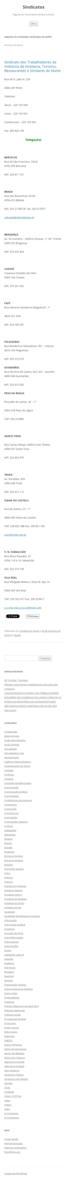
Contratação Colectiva (16, 821)
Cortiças (8, 826)
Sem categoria (11, 1070)
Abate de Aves (11, 736)
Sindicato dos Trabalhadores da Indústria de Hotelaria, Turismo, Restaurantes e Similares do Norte (32, 66)
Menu (33, 23)
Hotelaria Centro (13, 894)
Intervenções (11, 946)
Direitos (8, 839)
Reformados (10, 1031)
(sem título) (10, 710)
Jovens (7, 950)
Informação (10, 920)
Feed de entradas (13, 1143)
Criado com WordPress (15, 1173)
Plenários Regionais (14, 1010)
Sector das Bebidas (14, 1053)
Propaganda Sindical (15, 1019)
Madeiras (9, 963)
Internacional (11, 941)
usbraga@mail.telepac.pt (19, 217)
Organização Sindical (15, 984)
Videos (7, 1104)
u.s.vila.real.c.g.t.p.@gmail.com (22, 607)
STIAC (7, 1087)
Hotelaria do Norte (29, 631)
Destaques (10, 834)
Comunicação (11, 787)
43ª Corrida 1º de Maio (16, 680)
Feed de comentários (15, 1147)
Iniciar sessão (11, 1139)
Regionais (9, 1036)
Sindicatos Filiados (14, 1074)
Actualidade (10, 748)
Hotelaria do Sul (12, 907)
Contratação (11, 817)
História (8, 877)
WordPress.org (12, 1152)
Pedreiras (9, 1001)
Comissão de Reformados (17, 783)
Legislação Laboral (14, 954)
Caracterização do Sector (17, 766)
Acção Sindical (11, 744)
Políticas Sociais (12, 1014)
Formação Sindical (14, 869)
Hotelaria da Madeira (15, 899)
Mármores (9, 967)
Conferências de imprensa (18, 800)
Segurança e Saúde (14, 1062)
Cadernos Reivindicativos (17, 761)
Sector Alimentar (13, 1044)
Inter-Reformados (13, 937)
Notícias (8, 980)
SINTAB (8, 1083)
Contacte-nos (11, 813)
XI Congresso (11, 1113)
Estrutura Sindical (13, 856)
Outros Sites (10, 993)
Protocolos (10, 1023)
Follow (32, 616)
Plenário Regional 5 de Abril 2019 (21, 1006)
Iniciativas (9, 929)
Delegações (10, 830)
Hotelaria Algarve (13, 890)
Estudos (8, 864)
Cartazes (8, 770)
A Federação (10, 731)
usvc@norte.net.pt (15, 534)
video (7, 1100)
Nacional (9, 976)
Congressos (10, 804)
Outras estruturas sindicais (18, 989)
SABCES (8, 1040)
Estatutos (9, 851)
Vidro (7, 1109)
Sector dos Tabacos (14, 1057)
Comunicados (11, 796)
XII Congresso (11, 1117)
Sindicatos (33, 7)
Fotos (7, 873)
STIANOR (9, 1092)
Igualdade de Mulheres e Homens (22, 916)
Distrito (8, 843)
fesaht (17, 635)
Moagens (9, 971)
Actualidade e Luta (14, 753)
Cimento (8, 778)
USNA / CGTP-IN (12, 1096)
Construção (10, 808)
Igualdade (9, 911)
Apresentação (11, 757)
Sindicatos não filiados (16, 1079)
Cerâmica (9, 774)
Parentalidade (11, 997)
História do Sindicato (15, 886)
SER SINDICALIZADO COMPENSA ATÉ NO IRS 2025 (30, 706)
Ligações (8, 959)
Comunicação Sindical (15, 791)
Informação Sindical (14, 924)
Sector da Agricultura (15, 1049)
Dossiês (8, 847)
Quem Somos (11, 1027)
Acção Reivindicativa (15, 740)
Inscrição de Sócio (13, 933)
